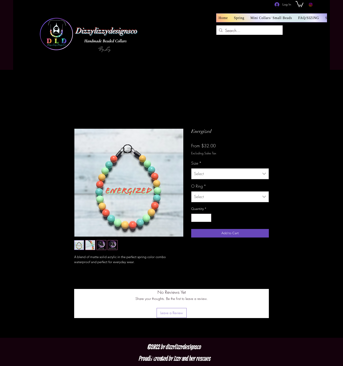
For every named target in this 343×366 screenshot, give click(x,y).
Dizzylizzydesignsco (106, 31)
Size (196, 163)
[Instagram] (310, 4)
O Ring (198, 186)
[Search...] (249, 30)
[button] (299, 3)
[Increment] (208, 218)
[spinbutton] (201, 218)
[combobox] (230, 173)
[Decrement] (195, 218)
